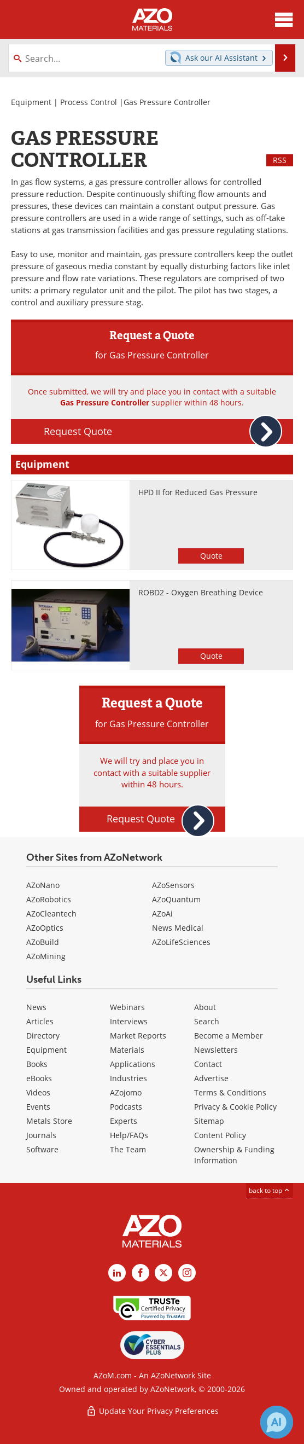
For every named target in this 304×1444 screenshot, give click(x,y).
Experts (123, 1121)
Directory (43, 1035)
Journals (41, 1135)
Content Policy (220, 1135)
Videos (38, 1092)
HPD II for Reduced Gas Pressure (198, 492)
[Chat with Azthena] (276, 1422)
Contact (208, 1064)
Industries (128, 1078)
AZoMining (46, 956)
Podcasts (126, 1106)
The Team (128, 1149)
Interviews (129, 1021)
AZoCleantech (51, 913)
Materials (127, 1050)
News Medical (177, 928)
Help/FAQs (129, 1135)
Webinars (127, 1007)
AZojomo (126, 1092)
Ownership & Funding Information (234, 1154)
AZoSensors (173, 885)
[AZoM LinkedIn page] (117, 1272)
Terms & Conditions (230, 1092)
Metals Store (49, 1121)
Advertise (211, 1078)
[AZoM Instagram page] (187, 1272)
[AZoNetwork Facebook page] (140, 1272)
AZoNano (43, 885)
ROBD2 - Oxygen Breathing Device (200, 592)
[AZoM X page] (163, 1272)
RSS (280, 160)
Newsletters (216, 1050)
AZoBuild (42, 942)
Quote (211, 555)
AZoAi (162, 913)
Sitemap (209, 1121)
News (36, 1007)
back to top (269, 1190)
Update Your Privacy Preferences (152, 1411)
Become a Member (228, 1035)
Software (42, 1149)
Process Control (88, 102)
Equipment (31, 102)
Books (37, 1064)
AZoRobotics (48, 899)
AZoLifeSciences (181, 942)
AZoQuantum (176, 899)
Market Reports (138, 1035)
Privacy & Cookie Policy (235, 1106)
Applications (132, 1064)
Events (38, 1106)
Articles (40, 1021)
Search (206, 1021)
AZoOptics (44, 928)
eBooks (39, 1078)
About (205, 1007)
